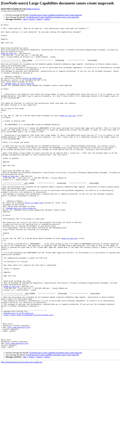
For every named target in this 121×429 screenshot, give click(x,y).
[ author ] (47, 19)
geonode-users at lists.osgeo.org (19, 96)
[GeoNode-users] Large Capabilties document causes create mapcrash (55, 15)
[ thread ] (31, 19)
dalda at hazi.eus (33, 9)
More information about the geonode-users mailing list (21, 427)
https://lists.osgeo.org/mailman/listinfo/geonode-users (28, 373)
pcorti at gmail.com (32, 89)
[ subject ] (39, 19)
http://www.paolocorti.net (18, 388)
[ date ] (25, 19)
